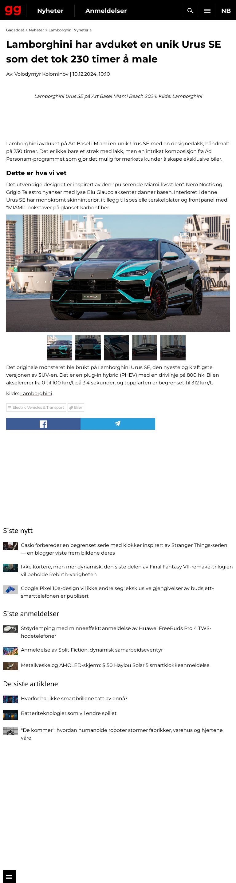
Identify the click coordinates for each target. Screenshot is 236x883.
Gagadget (13, 9)
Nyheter (50, 10)
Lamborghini (36, 511)
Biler (78, 525)
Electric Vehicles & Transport (38, 525)
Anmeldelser (106, 10)
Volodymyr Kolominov (41, 74)
